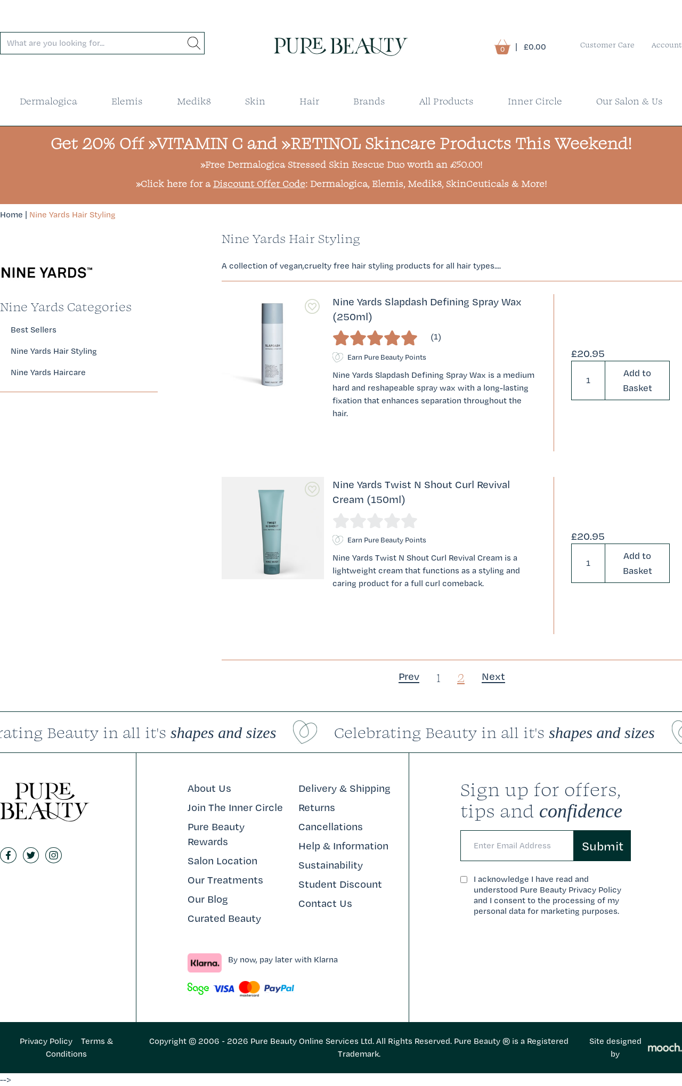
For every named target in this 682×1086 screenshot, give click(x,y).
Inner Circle (535, 101)
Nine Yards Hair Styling (72, 214)
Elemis (127, 101)
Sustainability (330, 865)
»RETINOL (321, 143)
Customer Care (607, 45)
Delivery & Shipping (344, 788)
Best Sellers (33, 329)
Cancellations (330, 826)
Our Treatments (225, 880)
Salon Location (222, 861)
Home (11, 214)
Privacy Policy (46, 1041)
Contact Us (325, 903)
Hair (309, 101)
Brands (369, 101)
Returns (316, 807)
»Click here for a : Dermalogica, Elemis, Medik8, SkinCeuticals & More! (341, 183)
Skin (255, 101)
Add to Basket (637, 380)
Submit (602, 845)
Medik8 (194, 101)
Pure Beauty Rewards (216, 834)
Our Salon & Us (629, 101)
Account (667, 45)
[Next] (493, 676)
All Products (446, 101)
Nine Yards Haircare (48, 372)
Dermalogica (48, 101)
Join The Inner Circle (235, 807)
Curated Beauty (224, 918)
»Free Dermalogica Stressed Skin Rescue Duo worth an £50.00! (341, 164)
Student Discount (340, 884)
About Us (209, 788)
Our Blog (208, 899)
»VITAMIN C (195, 143)
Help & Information (343, 846)
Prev (409, 676)
